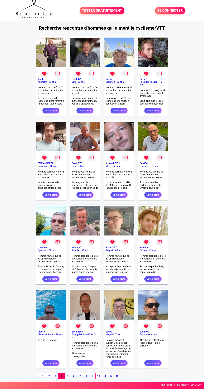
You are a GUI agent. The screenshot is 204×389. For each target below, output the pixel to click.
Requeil (109, 250)
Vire (74, 82)
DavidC (143, 79)
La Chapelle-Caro (148, 82)
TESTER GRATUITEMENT (102, 11)
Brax (74, 166)
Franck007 (111, 247)
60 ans (118, 250)
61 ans (154, 166)
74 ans (81, 166)
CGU (169, 385)
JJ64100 (144, 331)
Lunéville (144, 166)
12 (111, 376)
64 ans (154, 334)
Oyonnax (42, 250)
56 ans (81, 82)
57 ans (52, 82)
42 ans (152, 250)
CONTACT (196, 385)
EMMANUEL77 (45, 163)
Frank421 (77, 79)
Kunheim (42, 82)
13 (117, 376)
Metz (108, 166)
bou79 (109, 331)
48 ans (53, 166)
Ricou (109, 79)
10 (98, 376)
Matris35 (76, 247)
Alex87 (41, 331)
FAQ (163, 385)
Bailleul (143, 250)
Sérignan (110, 82)
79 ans (52, 250)
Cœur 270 (77, 163)
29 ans (59, 334)
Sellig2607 (77, 331)
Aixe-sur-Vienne (46, 334)
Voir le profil (51, 110)
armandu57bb (113, 163)
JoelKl (41, 79)
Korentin (144, 247)
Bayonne (144, 334)
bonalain (42, 247)
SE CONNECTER (170, 11)
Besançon (43, 166)
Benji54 (144, 163)
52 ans (84, 250)
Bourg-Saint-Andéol (82, 334)
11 (104, 376)
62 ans (116, 166)
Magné (109, 334)
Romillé (76, 250)
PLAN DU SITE (181, 385)
